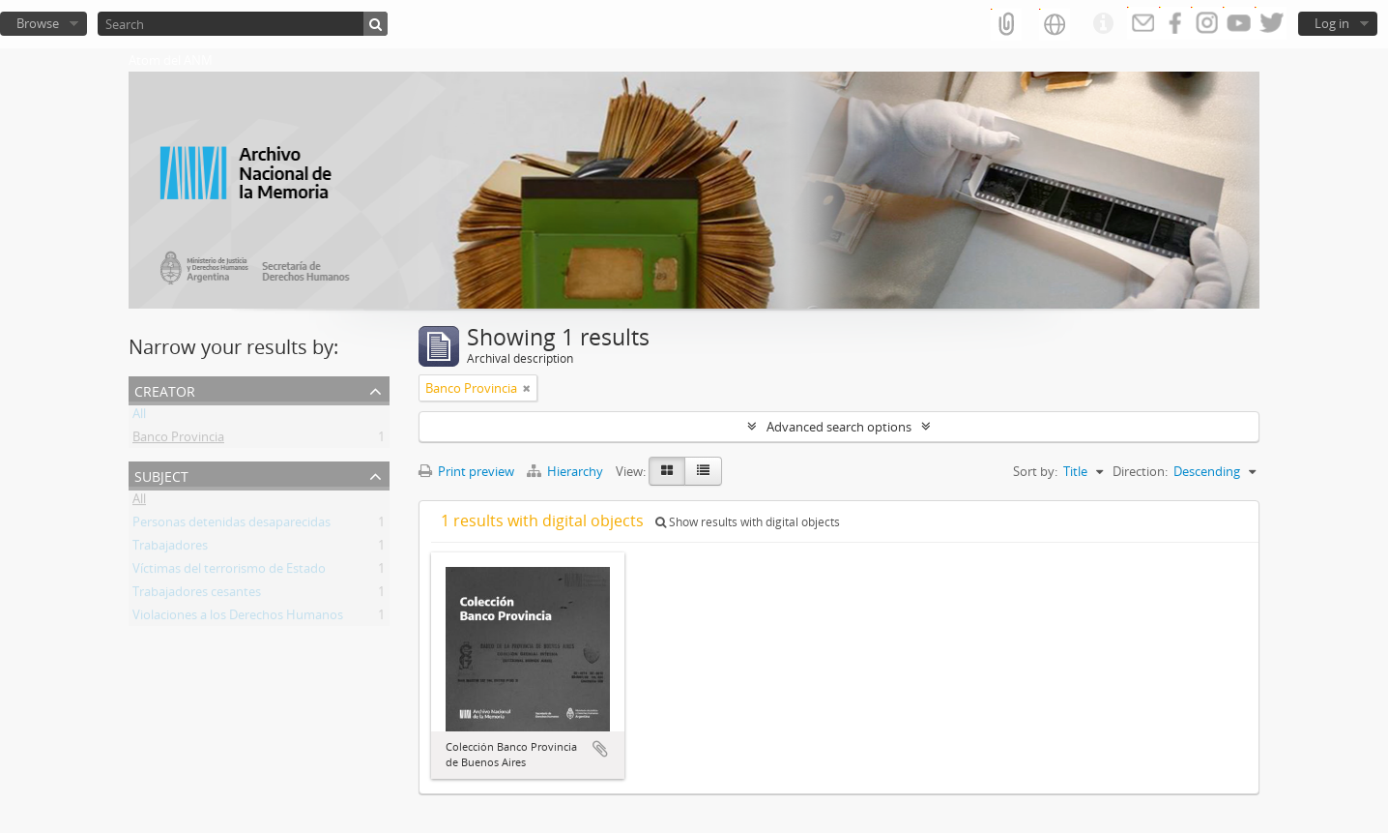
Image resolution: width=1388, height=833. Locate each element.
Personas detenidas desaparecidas (231, 525)
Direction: (1140, 471)
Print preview (466, 471)
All (139, 417)
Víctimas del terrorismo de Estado (229, 571)
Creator (164, 389)
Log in (1332, 23)
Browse (37, 23)
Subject (161, 474)
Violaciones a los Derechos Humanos (237, 618)
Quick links (1103, 24)
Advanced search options (838, 426)
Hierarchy (566, 471)
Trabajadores (170, 548)
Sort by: (1035, 471)
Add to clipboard (600, 749)
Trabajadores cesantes (196, 595)
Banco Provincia (178, 440)
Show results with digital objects (747, 522)
